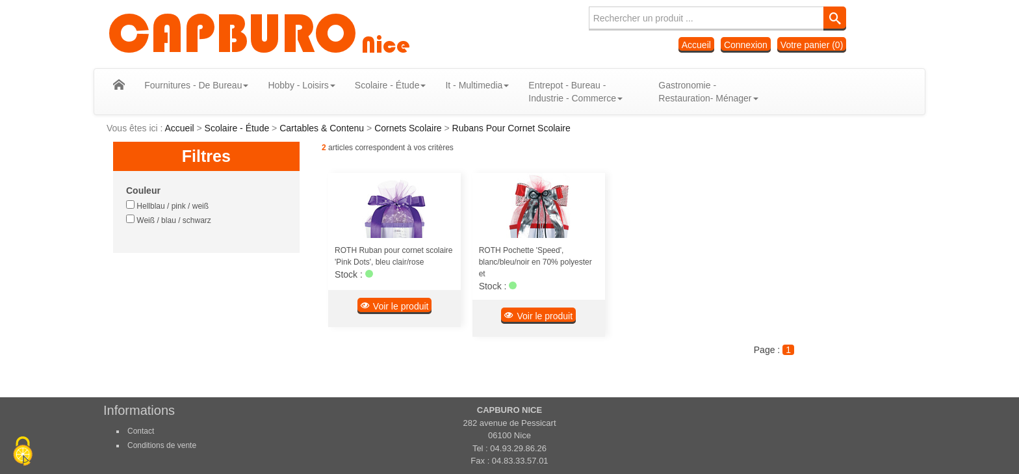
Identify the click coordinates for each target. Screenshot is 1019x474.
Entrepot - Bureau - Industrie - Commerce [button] (566, 91)
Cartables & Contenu (323, 128)
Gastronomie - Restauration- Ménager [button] (699, 91)
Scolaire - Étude (238, 128)
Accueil (696, 45)
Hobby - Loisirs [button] (292, 85)
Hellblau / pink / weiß (167, 205)
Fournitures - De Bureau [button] (187, 85)
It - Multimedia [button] (468, 85)
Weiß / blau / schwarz (168, 220)
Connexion (745, 45)
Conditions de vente (161, 445)
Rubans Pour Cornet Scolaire (511, 128)
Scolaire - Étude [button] (381, 85)
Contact (140, 431)
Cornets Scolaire (409, 128)
